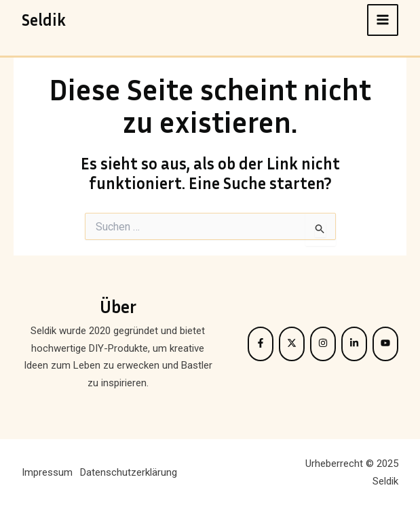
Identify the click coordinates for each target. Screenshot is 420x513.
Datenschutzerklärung (128, 472)
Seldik (44, 19)
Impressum (47, 472)
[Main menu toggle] (383, 20)
